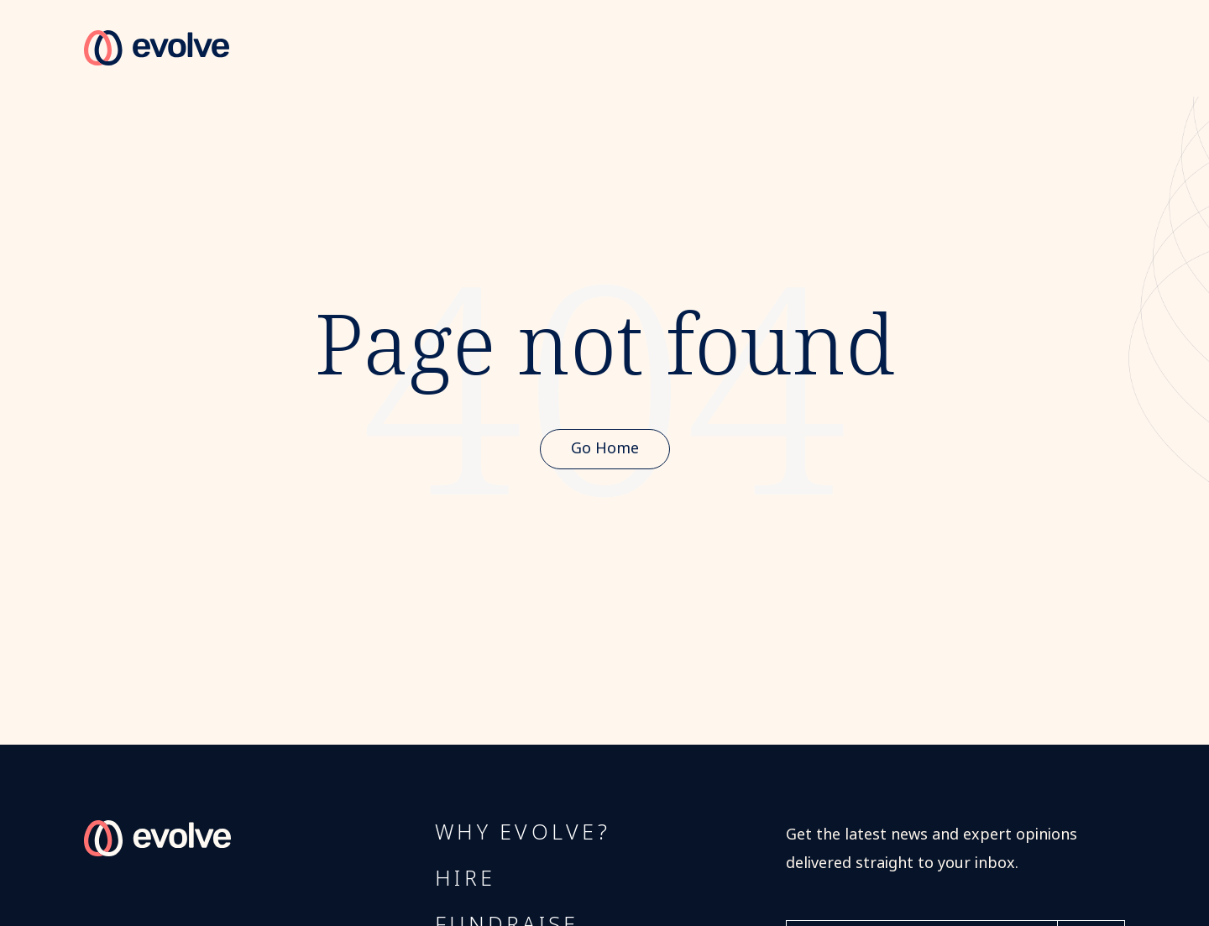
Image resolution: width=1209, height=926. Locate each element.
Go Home (605, 448)
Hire (465, 879)
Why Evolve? (522, 832)
